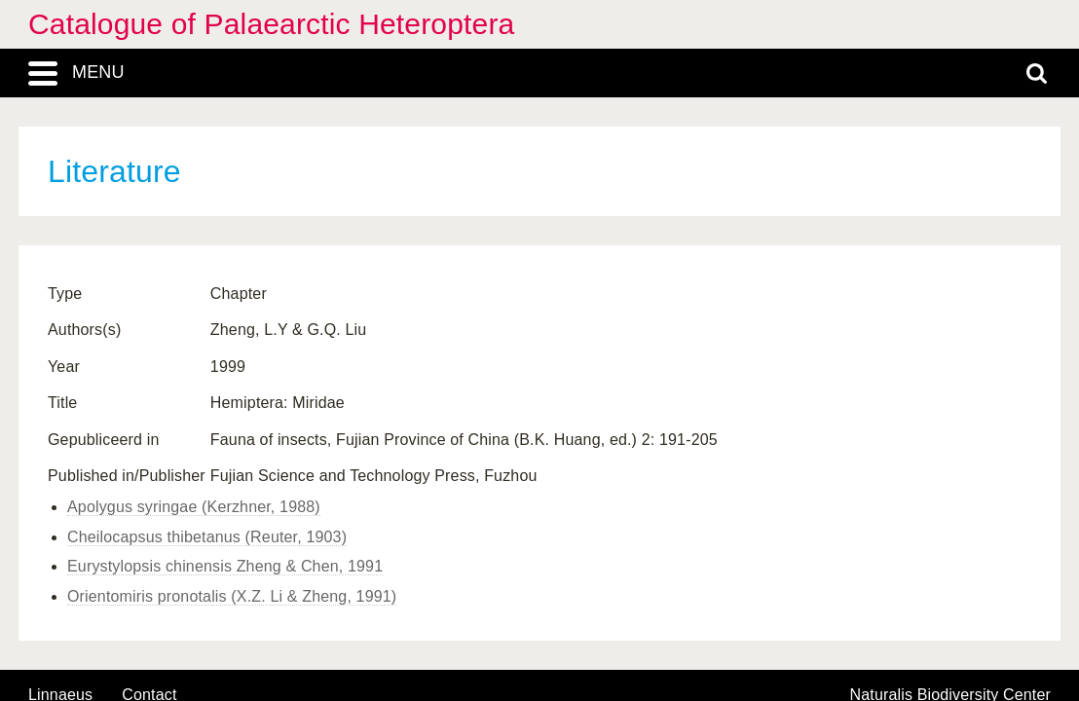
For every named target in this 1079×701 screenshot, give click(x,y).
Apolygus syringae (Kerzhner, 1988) (193, 506)
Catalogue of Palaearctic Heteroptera (271, 24)
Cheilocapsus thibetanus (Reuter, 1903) (207, 537)
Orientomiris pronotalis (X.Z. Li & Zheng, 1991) (231, 596)
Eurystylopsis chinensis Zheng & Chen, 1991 (225, 566)
